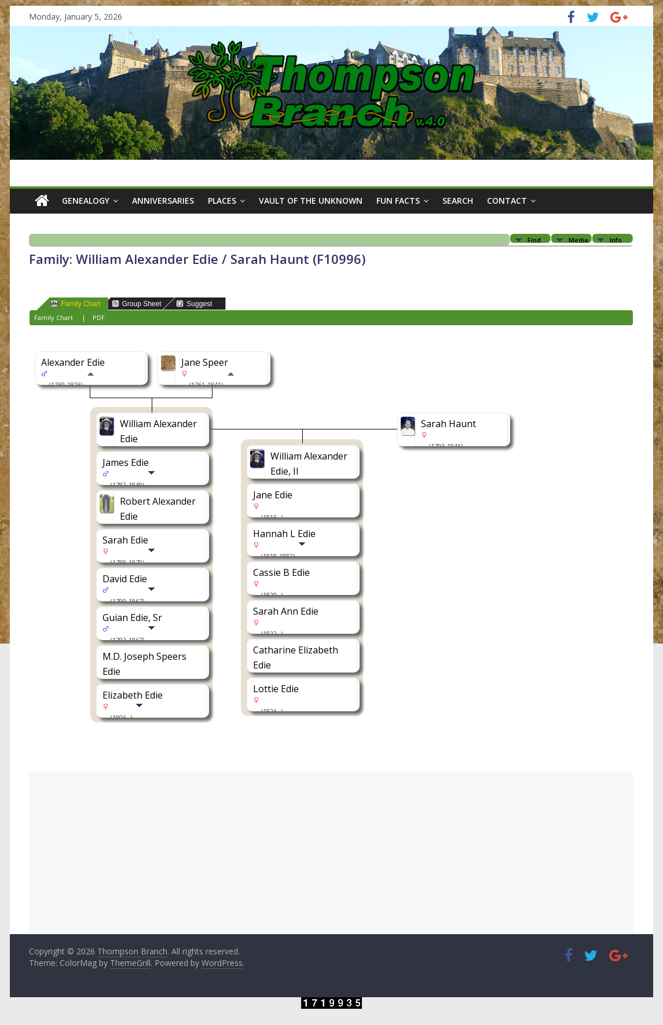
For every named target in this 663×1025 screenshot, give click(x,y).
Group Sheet (137, 303)
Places (222, 200)
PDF (99, 317)
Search (457, 200)
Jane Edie (272, 494)
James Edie (125, 462)
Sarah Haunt (448, 423)
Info (616, 239)
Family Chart (75, 303)
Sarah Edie (125, 540)
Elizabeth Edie (132, 695)
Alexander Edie (73, 362)
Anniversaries (163, 200)
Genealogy (85, 200)
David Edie (124, 578)
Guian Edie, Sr (132, 617)
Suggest (194, 303)
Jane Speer (204, 362)
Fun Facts (398, 200)
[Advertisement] (331, 853)
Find (534, 239)
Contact (507, 200)
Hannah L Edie (284, 533)
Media (578, 239)
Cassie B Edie (281, 572)
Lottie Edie (276, 688)
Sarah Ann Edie (285, 611)
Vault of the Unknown (310, 200)
